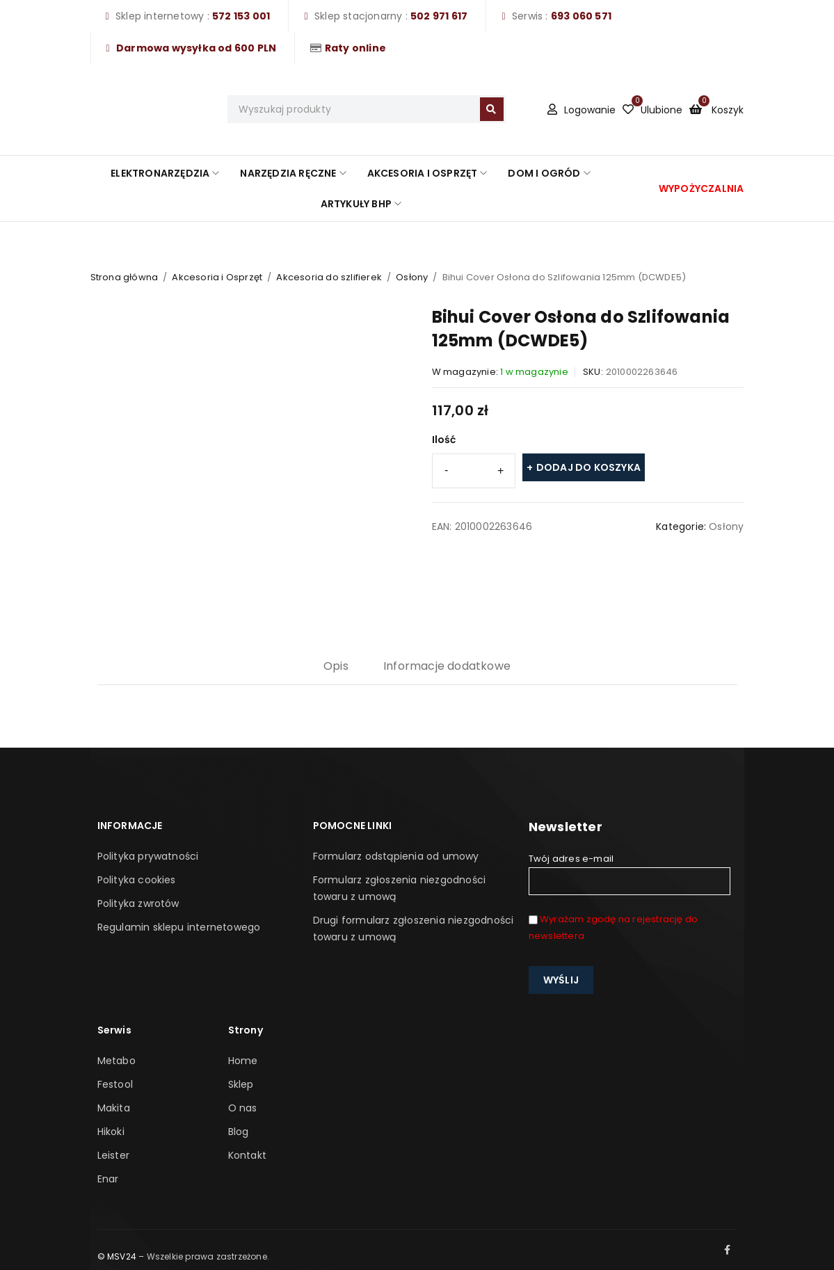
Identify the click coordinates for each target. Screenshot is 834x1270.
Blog (238, 1132)
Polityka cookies (136, 880)
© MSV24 (116, 1256)
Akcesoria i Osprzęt (217, 277)
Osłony (412, 277)
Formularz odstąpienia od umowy (396, 856)
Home (243, 1061)
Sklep (241, 1084)
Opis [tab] (335, 666)
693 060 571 (581, 16)
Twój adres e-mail (629, 873)
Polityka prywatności (148, 856)
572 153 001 (241, 16)
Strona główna (124, 277)
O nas (242, 1108)
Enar (108, 1179)
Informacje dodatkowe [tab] (447, 666)
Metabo (116, 1061)
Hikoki (111, 1132)
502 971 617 (438, 16)
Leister (113, 1155)
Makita (113, 1108)
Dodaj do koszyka (588, 467)
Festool (115, 1084)
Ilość (444, 440)
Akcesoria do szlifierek (329, 277)
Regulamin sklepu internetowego (179, 927)
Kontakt (247, 1155)
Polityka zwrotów (138, 903)
